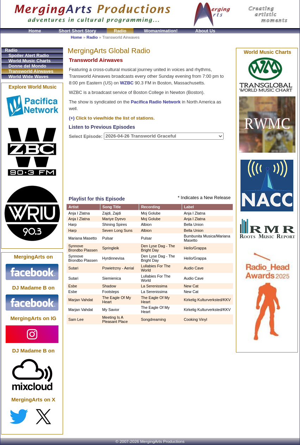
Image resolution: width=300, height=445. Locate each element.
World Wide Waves (28, 76)
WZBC (126, 82)
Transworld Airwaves (31, 71)
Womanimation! (161, 30)
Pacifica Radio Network (156, 101)
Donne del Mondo (27, 66)
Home (35, 30)
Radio (120, 30)
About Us (205, 30)
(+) (72, 118)
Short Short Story (77, 30)
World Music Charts (29, 60)
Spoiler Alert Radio (28, 55)
